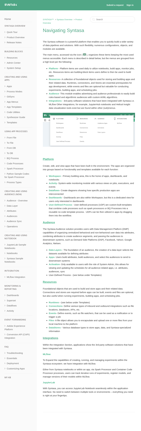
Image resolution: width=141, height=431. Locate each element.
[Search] (112, 19)
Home (7, 19)
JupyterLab (49, 382)
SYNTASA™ (48, 19)
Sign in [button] (130, 5)
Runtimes (54, 302)
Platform (48, 159)
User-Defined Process (60, 204)
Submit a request (115, 5)
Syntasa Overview (64, 19)
